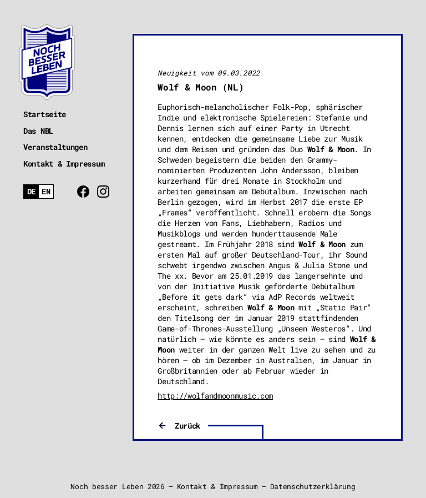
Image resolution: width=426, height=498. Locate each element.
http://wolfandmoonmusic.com (215, 395)
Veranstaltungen (55, 147)
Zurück (187, 425)
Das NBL (38, 130)
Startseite (44, 114)
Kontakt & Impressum (63, 163)
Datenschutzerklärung (313, 486)
